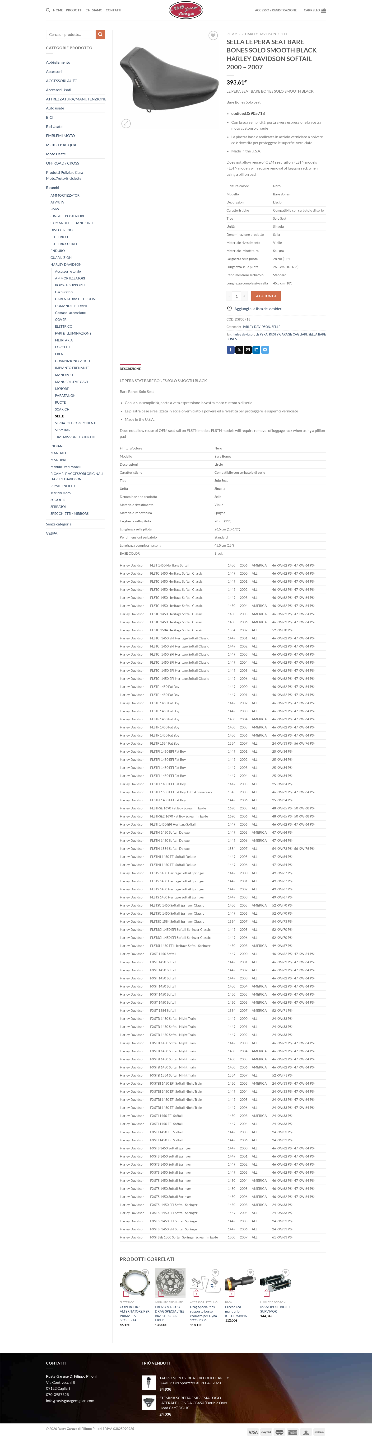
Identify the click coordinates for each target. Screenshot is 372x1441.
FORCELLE (63, 347)
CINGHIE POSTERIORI (67, 216)
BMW (55, 209)
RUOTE (60, 402)
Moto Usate (56, 153)
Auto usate (55, 108)
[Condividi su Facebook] (231, 350)
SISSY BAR (62, 430)
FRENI (60, 354)
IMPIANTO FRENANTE (72, 368)
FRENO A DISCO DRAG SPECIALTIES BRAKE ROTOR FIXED (169, 1313)
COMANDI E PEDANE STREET (73, 223)
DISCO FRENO (62, 230)
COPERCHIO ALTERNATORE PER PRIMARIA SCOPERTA (134, 1313)
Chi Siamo (94, 10)
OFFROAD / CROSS (62, 163)
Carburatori (64, 292)
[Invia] (100, 34)
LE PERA (262, 334)
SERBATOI (58, 507)
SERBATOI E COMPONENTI (75, 423)
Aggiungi (266, 296)
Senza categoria (58, 524)
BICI (49, 117)
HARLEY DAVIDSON (66, 264)
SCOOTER (58, 500)
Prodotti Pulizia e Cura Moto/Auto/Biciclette (64, 175)
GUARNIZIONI (62, 257)
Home (58, 10)
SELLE (59, 416)
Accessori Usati (58, 89)
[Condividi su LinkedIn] (256, 350)
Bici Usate (54, 126)
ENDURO (58, 251)
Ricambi (52, 187)
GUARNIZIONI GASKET (72, 361)
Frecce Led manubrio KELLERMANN (236, 1311)
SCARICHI (62, 409)
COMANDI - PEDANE (71, 306)
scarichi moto (61, 493)
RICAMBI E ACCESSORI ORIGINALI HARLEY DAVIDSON (77, 476)
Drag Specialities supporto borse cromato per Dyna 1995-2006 (203, 1313)
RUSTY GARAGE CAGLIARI (288, 334)
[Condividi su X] (239, 350)
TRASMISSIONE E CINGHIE (75, 437)
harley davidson (243, 334)
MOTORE (62, 389)
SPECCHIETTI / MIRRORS (69, 513)
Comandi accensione (70, 313)
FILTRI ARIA (64, 340)
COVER (60, 319)
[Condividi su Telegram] (265, 350)
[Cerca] (48, 10)
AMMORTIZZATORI (65, 195)
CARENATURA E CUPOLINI (75, 299)
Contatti (113, 10)
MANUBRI (58, 460)
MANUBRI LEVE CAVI (71, 382)
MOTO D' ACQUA (61, 144)
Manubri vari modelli (66, 467)
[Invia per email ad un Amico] (248, 350)
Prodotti (74, 10)
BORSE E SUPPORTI (70, 285)
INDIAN (57, 446)
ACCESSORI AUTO (62, 80)
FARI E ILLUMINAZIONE (73, 333)
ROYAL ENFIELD (63, 486)
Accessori (54, 71)
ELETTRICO (59, 237)
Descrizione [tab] (130, 369)
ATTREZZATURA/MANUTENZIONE (76, 99)
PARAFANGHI (65, 395)
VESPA (51, 533)
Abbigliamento (58, 62)
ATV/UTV (58, 202)
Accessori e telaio (68, 271)
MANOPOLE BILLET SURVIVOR (275, 1309)
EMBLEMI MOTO (60, 135)
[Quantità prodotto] (236, 296)
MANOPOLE (64, 375)
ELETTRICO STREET (65, 244)
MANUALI (58, 453)
